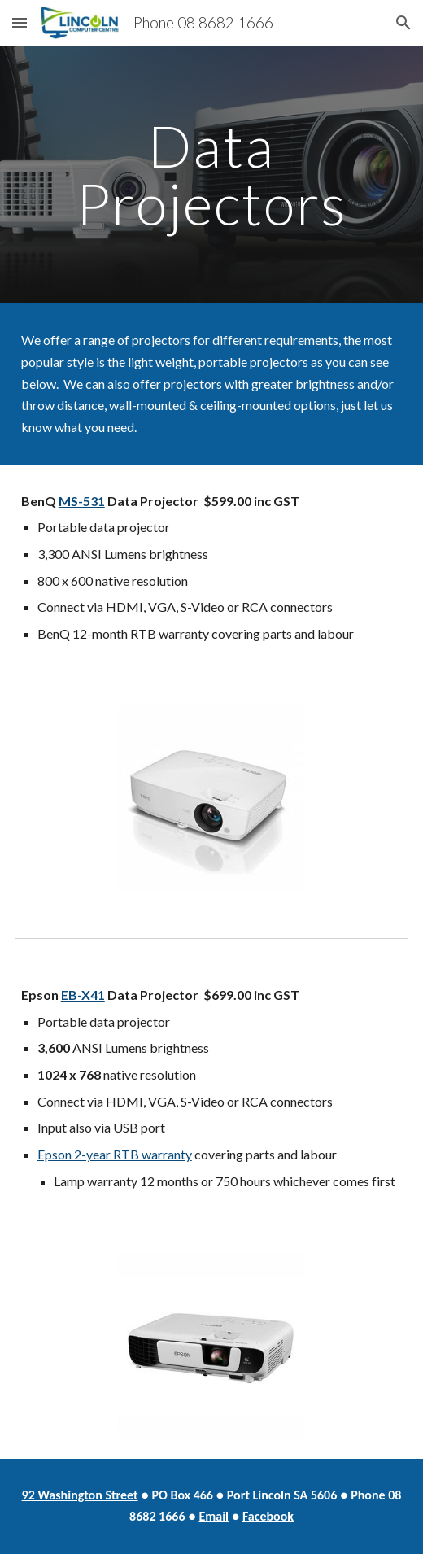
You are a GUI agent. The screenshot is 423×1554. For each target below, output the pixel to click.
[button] (19, 22)
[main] (212, 174)
